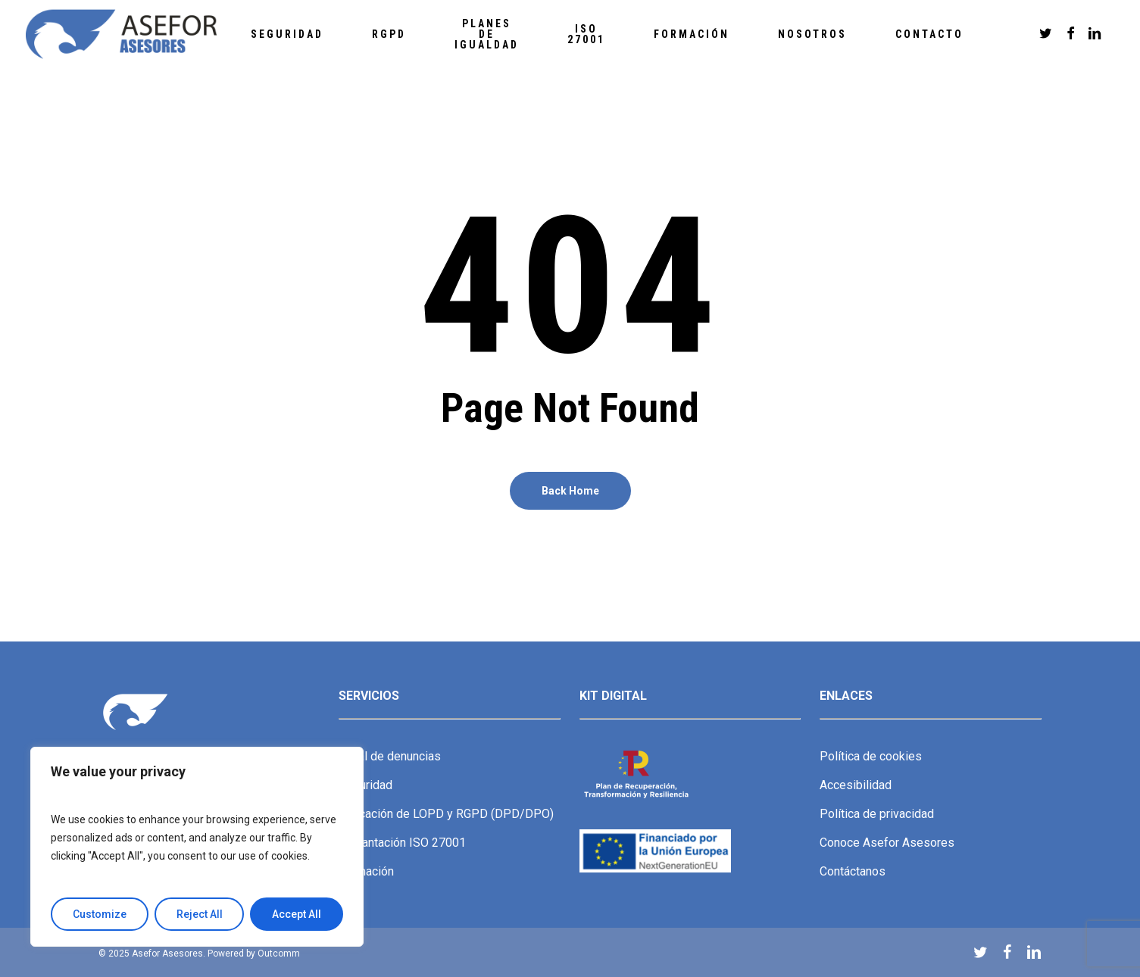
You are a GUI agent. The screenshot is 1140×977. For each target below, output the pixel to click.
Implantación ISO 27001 (402, 842)
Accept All (296, 914)
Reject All (199, 914)
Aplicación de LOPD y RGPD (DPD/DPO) (446, 814)
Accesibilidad (856, 785)
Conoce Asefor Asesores (887, 842)
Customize (99, 914)
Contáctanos (852, 871)
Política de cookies (871, 756)
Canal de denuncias (390, 756)
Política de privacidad (877, 814)
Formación (366, 871)
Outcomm (279, 953)
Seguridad (365, 785)
